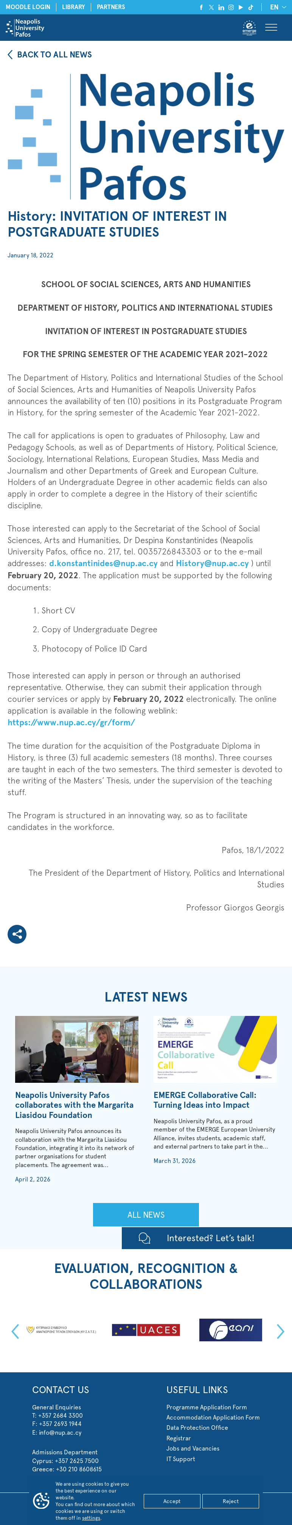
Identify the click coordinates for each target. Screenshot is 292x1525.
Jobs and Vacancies (192, 1448)
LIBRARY (73, 7)
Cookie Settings (237, 1503)
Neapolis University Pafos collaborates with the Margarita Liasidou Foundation (74, 1105)
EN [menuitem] (274, 7)
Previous (13, 1331)
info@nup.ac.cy (60, 1432)
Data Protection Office (197, 1427)
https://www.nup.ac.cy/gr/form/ (71, 722)
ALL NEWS (146, 1215)
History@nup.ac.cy (212, 563)
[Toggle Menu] (271, 27)
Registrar (178, 1438)
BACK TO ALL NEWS (54, 55)
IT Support (180, 1459)
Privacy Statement (169, 1503)
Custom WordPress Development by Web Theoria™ (146, 1515)
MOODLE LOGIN (28, 7)
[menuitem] (276, 7)
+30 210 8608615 (79, 1469)
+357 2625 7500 (77, 1461)
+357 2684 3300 (60, 1415)
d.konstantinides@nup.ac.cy (103, 563)
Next (279, 1331)
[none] (276, 7)
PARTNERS (111, 7)
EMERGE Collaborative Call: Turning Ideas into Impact (205, 1100)
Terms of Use (204, 1503)
